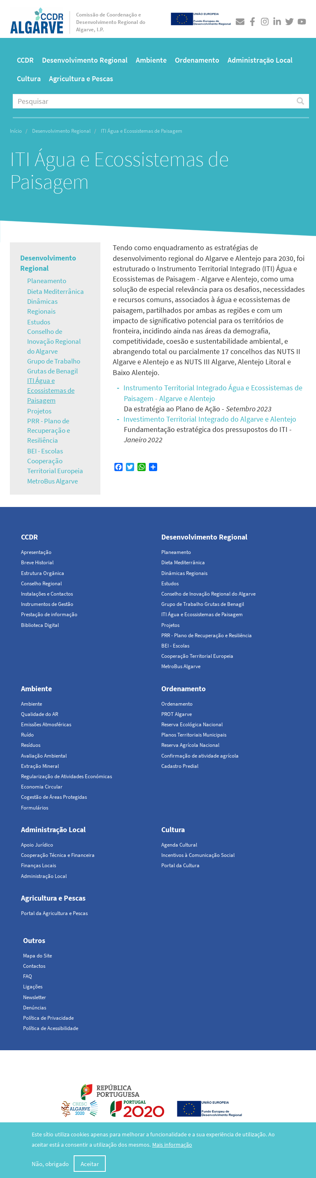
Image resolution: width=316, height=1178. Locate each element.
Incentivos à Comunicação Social (198, 855)
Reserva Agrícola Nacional (190, 745)
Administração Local (260, 60)
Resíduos (30, 745)
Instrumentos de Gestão (47, 604)
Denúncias (34, 1007)
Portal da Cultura (180, 865)
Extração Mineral (40, 766)
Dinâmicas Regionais (42, 306)
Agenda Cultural (179, 844)
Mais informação (172, 1145)
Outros (34, 940)
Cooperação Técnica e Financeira (58, 855)
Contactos (34, 965)
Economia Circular (42, 786)
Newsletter (34, 997)
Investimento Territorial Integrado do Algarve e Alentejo (209, 419)
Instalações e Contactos (47, 593)
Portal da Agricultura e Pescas (54, 913)
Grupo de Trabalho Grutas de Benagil (53, 366)
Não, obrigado (50, 1164)
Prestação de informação (49, 614)
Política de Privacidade (48, 1017)
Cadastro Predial (179, 766)
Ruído (27, 734)
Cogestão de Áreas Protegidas (54, 796)
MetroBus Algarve (52, 481)
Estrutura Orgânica (42, 573)
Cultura (29, 78)
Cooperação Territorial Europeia (55, 465)
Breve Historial (37, 562)
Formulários (34, 807)
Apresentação (36, 552)
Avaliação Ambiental (44, 755)
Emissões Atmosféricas (46, 724)
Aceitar (90, 1164)
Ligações (32, 986)
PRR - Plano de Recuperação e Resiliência (48, 430)
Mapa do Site (37, 955)
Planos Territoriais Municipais (193, 734)
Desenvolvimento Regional (85, 60)
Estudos (38, 321)
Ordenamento (197, 60)
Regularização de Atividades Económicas (66, 776)
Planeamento (46, 280)
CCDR (25, 60)
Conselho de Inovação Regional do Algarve (54, 341)
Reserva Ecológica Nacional (192, 724)
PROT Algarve (176, 714)
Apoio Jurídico (37, 844)
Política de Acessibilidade (50, 1028)
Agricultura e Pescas (81, 78)
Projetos (39, 410)
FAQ (27, 976)
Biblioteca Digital (40, 625)
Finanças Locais (38, 865)
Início (16, 130)
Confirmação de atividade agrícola (200, 755)
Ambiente (151, 60)
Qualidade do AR (39, 714)
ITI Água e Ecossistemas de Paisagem (50, 390)
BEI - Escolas (45, 450)
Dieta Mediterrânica (55, 291)
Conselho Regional (41, 583)
